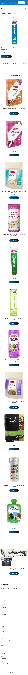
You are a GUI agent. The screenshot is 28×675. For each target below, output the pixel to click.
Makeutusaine (4, 626)
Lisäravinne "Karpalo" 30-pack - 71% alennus (14, 150)
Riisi (2, 643)
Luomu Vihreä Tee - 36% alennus (14, 444)
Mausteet (3, 631)
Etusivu (2, 17)
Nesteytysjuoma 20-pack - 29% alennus (14, 318)
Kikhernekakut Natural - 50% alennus (14, 359)
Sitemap (3, 665)
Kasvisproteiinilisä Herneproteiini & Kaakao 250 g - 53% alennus (14, 402)
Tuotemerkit (9, 47)
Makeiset (3, 624)
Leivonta (3, 621)
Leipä (2, 619)
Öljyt (2, 633)
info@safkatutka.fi (5, 600)
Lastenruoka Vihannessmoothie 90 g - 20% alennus (14, 527)
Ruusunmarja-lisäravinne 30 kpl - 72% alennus (14, 108)
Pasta (2, 638)
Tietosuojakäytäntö (5, 663)
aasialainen (3, 607)
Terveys (3, 645)
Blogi (2, 656)
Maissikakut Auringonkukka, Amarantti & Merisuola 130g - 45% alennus (14, 235)
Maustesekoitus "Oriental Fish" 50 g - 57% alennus (14, 485)
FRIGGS (14, 47)
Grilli (2, 609)
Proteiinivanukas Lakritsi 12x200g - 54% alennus (14, 568)
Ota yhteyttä (4, 658)
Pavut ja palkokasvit (5, 640)
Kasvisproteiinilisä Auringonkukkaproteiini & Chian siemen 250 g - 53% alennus (14, 192)
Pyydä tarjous (21, 2)
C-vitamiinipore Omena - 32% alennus (14, 277)
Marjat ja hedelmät (5, 628)
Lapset (2, 617)
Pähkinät (3, 636)
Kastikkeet (3, 614)
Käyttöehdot (4, 661)
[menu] (25, 8)
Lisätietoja (6, 56)
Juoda (2, 612)
